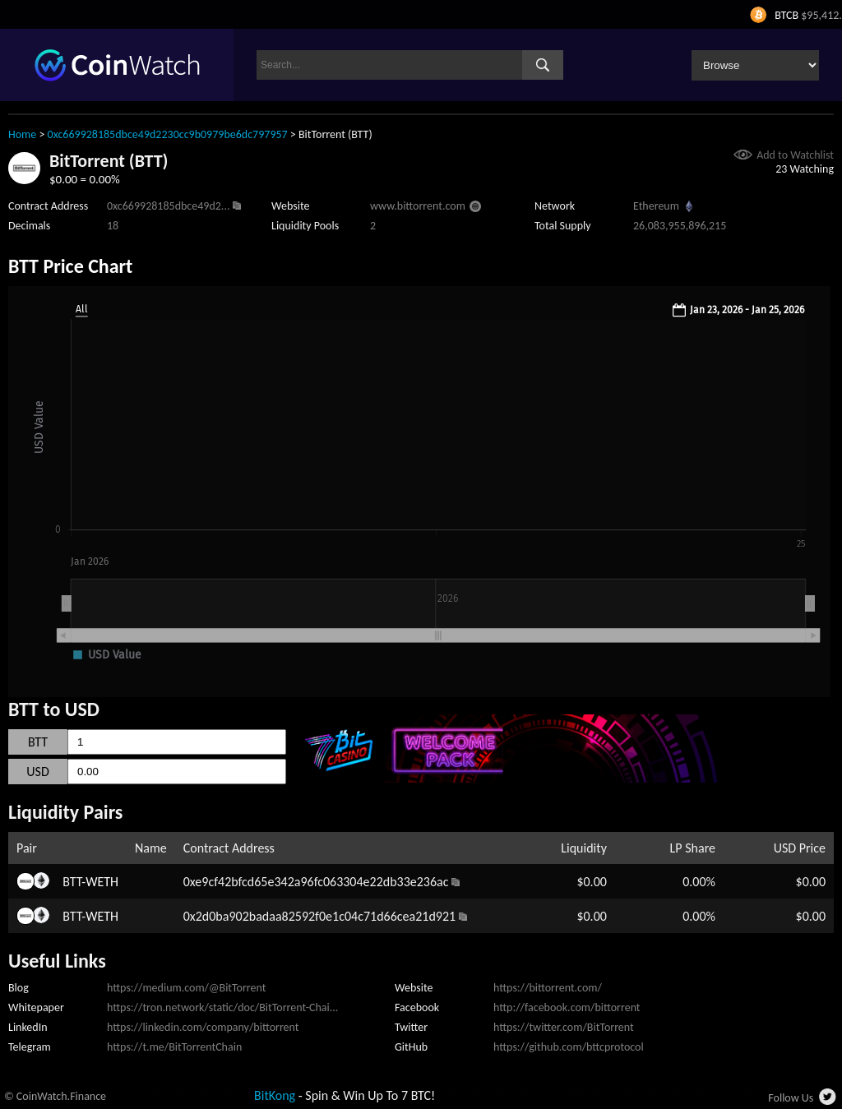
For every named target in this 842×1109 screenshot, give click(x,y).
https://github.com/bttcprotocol (568, 1047)
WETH (102, 882)
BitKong (274, 1095)
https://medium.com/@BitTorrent (186, 988)
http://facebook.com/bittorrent (567, 1007)
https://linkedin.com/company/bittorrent (203, 1027)
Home (22, 134)
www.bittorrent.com (417, 206)
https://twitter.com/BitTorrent (563, 1027)
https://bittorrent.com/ (547, 988)
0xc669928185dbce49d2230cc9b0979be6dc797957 (168, 134)
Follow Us (790, 1098)
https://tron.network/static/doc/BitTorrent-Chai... (222, 1007)
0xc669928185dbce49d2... (168, 206)
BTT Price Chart (70, 266)
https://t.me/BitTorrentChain (174, 1047)
